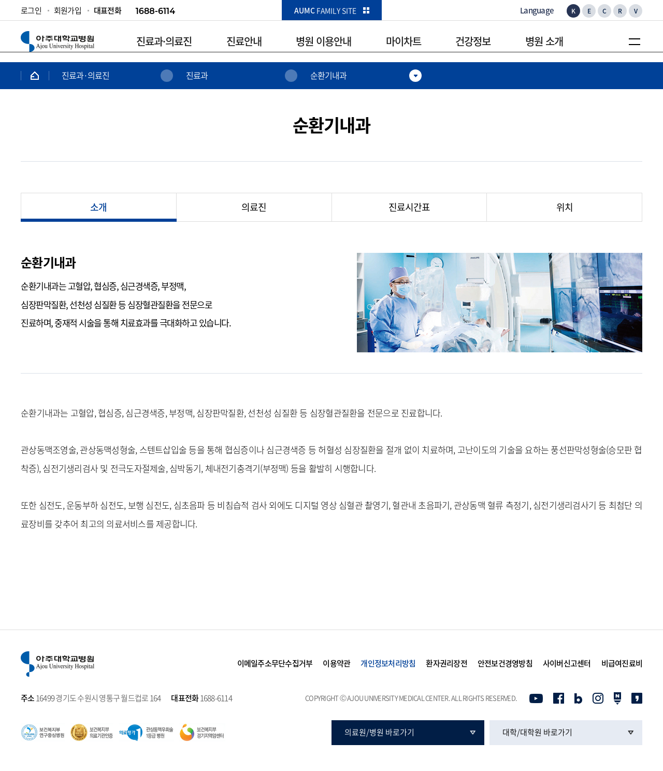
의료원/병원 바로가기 (379, 732)
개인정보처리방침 (388, 664)
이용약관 (336, 664)
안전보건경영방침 (505, 664)
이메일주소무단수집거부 (275, 664)
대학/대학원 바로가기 (537, 732)
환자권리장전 (446, 664)
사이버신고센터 (567, 664)
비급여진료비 (622, 664)
